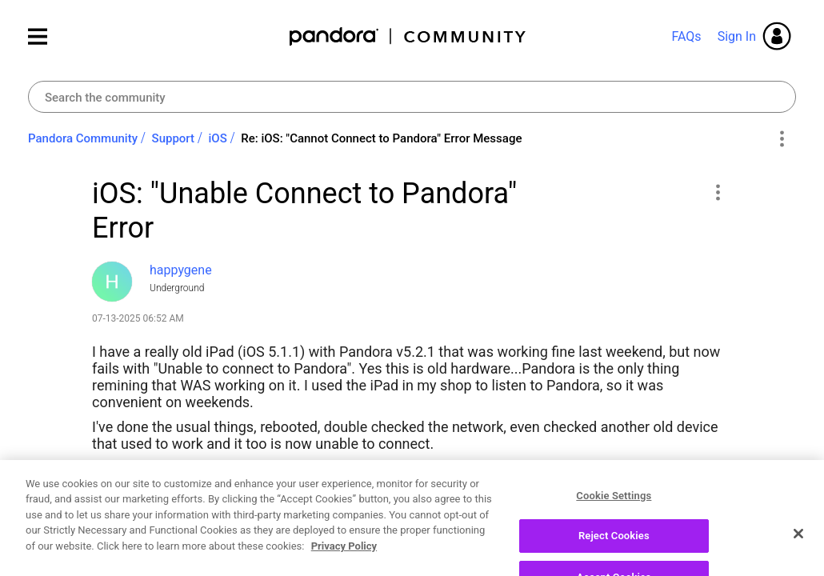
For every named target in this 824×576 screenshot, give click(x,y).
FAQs (686, 36)
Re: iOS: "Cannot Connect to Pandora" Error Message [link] (381, 138)
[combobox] (412, 97)
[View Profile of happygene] (181, 270)
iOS (218, 138)
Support (173, 138)
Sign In (737, 36)
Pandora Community (408, 36)
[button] (717, 192)
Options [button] (781, 139)
